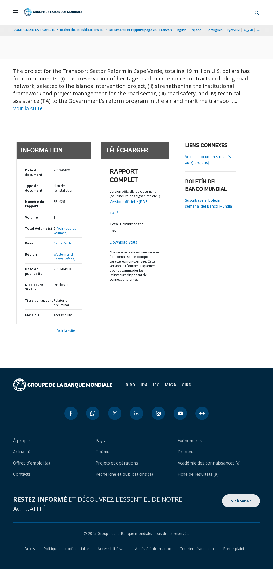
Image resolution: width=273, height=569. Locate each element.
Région (31, 254)
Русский (233, 30)
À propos (22, 440)
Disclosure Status (34, 287)
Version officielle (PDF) (129, 201)
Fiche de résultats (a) (198, 474)
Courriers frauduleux (197, 548)
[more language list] (258, 31)
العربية (248, 30)
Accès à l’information (153, 548)
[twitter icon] (114, 413)
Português (215, 30)
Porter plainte (235, 548)
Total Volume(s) (38, 228)
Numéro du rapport (34, 203)
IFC (156, 385)
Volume (31, 217)
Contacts (22, 474)
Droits (29, 548)
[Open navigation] (15, 12)
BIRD (130, 385)
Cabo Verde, (63, 243)
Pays (29, 243)
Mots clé (32, 315)
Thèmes (103, 452)
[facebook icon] (71, 413)
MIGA (170, 385)
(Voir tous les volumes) (65, 230)
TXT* (114, 212)
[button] (257, 12)
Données (187, 452)
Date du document (33, 172)
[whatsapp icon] (92, 413)
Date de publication (35, 271)
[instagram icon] (158, 413)
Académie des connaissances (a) (209, 463)
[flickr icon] (202, 413)
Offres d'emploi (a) (31, 463)
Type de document (33, 188)
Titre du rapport (39, 300)
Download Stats (123, 242)
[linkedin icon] (136, 413)
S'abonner (241, 500)
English (181, 30)
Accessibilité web (112, 548)
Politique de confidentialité (66, 548)
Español (196, 30)
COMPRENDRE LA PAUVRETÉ (34, 29)
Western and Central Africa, (64, 256)
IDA (144, 385)
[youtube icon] (180, 413)
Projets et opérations (116, 463)
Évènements (190, 440)
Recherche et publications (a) (82, 29)
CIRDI (187, 385)
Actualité (21, 452)
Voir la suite (28, 108)
